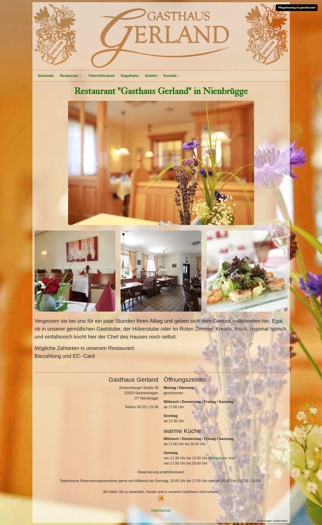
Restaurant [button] (71, 75)
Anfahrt (151, 76)
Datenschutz (161, 510)
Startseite (46, 76)
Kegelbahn (130, 76)
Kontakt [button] (172, 75)
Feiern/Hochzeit (102, 76)
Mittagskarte (217, 458)
